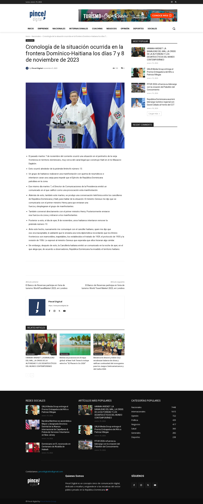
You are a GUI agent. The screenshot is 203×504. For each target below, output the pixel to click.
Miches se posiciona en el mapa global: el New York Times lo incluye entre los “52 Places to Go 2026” (74, 360)
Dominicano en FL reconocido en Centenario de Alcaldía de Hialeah (56, 447)
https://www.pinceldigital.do (58, 306)
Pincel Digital (37, 68)
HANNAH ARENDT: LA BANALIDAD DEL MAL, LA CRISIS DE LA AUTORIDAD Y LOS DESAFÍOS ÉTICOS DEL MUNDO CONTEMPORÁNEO (161, 54)
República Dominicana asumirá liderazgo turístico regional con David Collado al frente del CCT (161, 102)
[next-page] (32, 375)
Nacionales (36, 36)
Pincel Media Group (48, 501)
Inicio (28, 36)
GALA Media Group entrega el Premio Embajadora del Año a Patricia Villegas (160, 72)
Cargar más (154, 113)
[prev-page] (27, 375)
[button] (173, 28)
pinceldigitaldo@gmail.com (50, 471)
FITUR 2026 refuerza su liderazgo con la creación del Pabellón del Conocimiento (162, 87)
